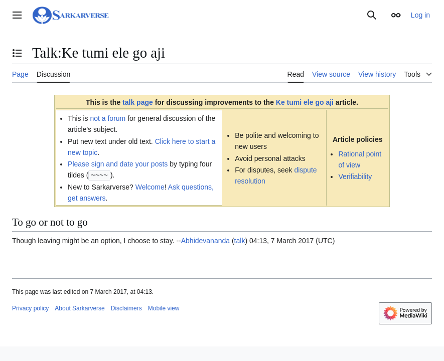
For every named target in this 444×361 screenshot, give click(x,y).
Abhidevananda (205, 240)
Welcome (150, 187)
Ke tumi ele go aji (305, 102)
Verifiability (355, 176)
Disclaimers (126, 307)
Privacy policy (30, 307)
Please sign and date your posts (118, 164)
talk (239, 240)
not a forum (107, 118)
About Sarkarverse (79, 307)
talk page (137, 102)
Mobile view (164, 307)
